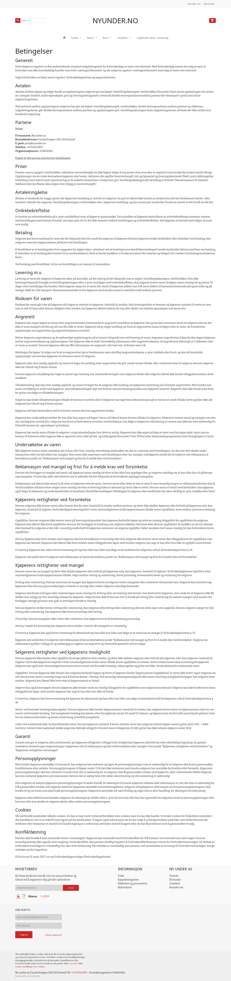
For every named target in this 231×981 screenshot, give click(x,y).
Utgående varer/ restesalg (152, 38)
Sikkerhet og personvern (132, 883)
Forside (173, 875)
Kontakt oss (176, 887)
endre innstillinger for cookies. (30, 966)
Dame (74, 38)
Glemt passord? (53, 935)
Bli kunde (175, 879)
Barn (106, 38)
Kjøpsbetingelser (128, 879)
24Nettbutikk (33, 976)
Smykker (122, 38)
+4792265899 (79, 972)
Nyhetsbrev (125, 887)
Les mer (74, 963)
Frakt (121, 875)
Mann (90, 38)
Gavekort (174, 883)
